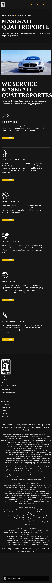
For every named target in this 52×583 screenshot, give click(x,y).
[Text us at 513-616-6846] (37, 4)
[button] (50, 4)
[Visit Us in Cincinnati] (43, 4)
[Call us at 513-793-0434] (32, 4)
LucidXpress (29, 551)
